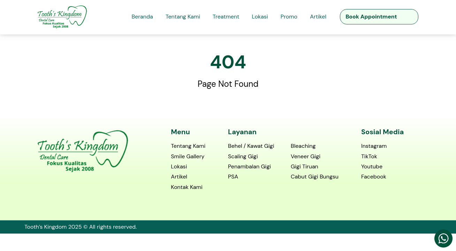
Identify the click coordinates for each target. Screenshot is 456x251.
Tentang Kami (183, 17)
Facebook (373, 177)
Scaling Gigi (243, 156)
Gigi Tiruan (304, 166)
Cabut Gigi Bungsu (315, 177)
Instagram (374, 146)
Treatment (226, 17)
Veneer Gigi (305, 156)
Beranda (142, 17)
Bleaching (303, 146)
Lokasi (260, 17)
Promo (289, 17)
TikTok (369, 156)
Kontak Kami (187, 187)
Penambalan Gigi (249, 166)
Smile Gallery (187, 156)
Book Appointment (371, 16)
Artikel (318, 17)
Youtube (371, 166)
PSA (233, 177)
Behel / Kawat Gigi (251, 146)
